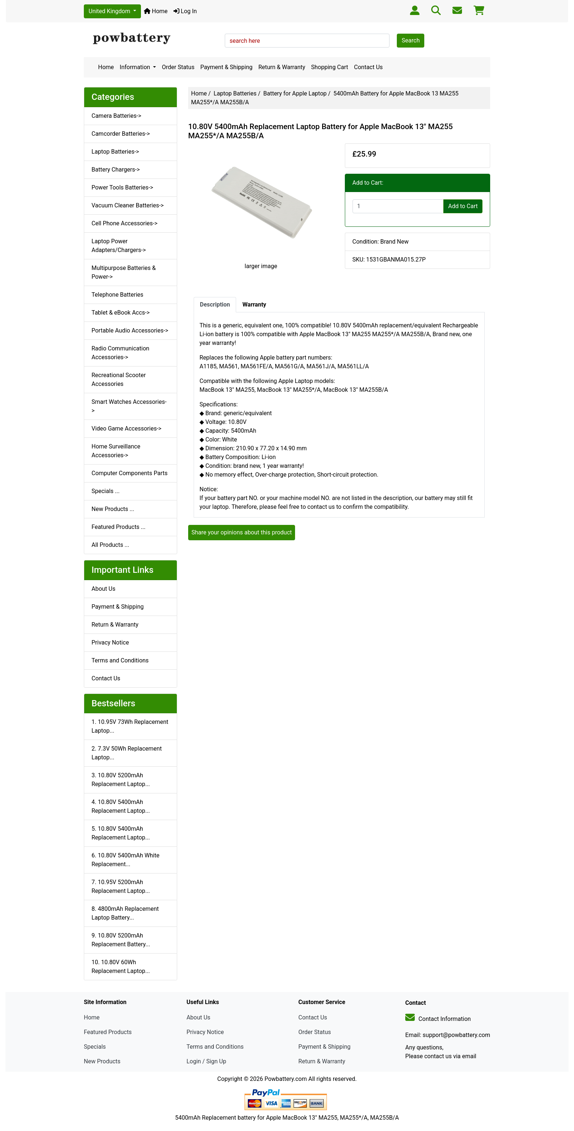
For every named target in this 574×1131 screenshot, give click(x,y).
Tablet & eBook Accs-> (121, 312)
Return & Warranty (281, 67)
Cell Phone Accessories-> (124, 223)
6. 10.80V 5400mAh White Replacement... (125, 860)
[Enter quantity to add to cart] (398, 206)
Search (411, 40)
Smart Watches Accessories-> (129, 406)
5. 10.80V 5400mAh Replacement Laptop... (121, 833)
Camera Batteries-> (116, 115)
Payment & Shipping (226, 67)
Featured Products (108, 1032)
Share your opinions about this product (241, 532)
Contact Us (368, 67)
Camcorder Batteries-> (121, 133)
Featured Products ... (119, 526)
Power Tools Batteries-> (122, 187)
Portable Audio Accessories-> (130, 330)
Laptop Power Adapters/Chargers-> (119, 245)
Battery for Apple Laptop (295, 93)
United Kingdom (110, 11)
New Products (102, 1061)
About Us (103, 588)
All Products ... (110, 544)
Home (156, 11)
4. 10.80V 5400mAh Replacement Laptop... (121, 806)
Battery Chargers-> (116, 169)
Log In (185, 11)
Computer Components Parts (130, 473)
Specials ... (106, 491)
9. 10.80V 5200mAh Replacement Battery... (121, 940)
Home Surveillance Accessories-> (116, 451)
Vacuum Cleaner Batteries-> (128, 205)
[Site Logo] (152, 38)
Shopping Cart (329, 67)
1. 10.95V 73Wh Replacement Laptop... (130, 726)
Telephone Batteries (118, 294)
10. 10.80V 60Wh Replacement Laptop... (121, 966)
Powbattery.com (285, 1078)
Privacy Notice (110, 642)
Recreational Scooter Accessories (119, 379)
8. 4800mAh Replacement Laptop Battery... (125, 913)
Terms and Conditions (120, 660)
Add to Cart (463, 206)
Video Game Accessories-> (126, 428)
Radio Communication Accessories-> (120, 353)
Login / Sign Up (206, 1061)
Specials (95, 1046)
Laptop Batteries (235, 93)
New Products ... (113, 509)
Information (136, 67)
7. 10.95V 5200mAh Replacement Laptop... (121, 886)
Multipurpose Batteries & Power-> (124, 272)
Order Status (178, 67)
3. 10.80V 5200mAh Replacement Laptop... (121, 780)
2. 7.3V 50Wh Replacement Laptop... (127, 753)
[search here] (307, 41)
